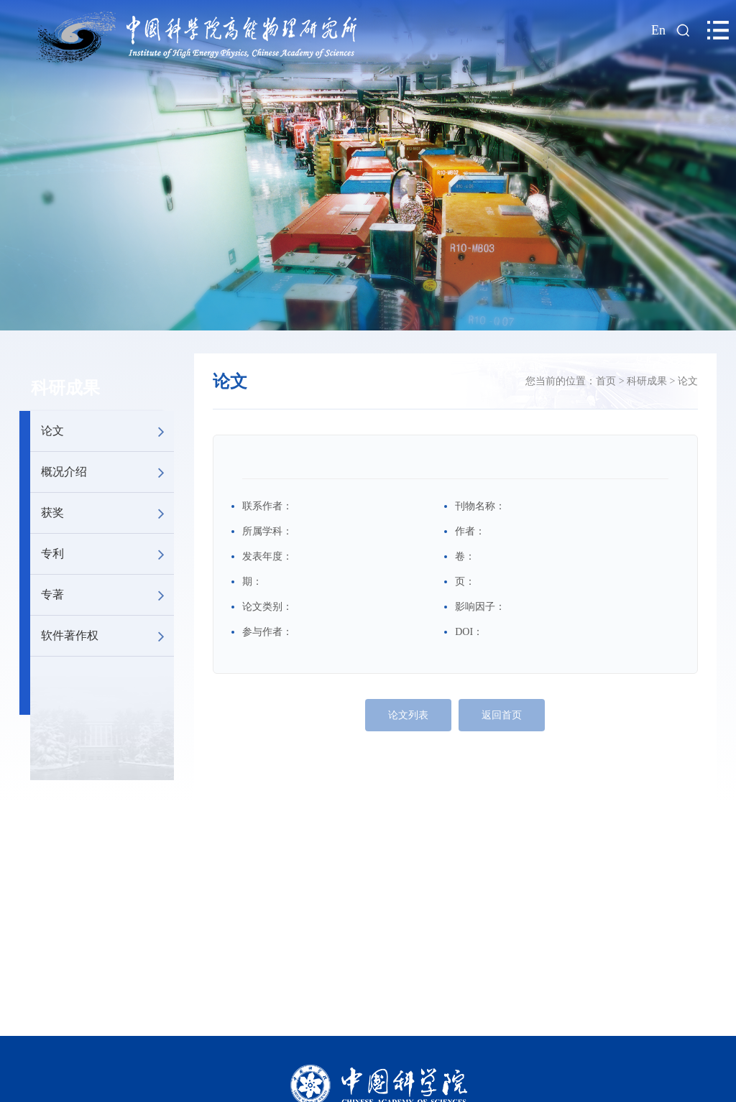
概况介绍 (107, 472)
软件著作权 (107, 636)
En (658, 30)
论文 (107, 431)
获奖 (107, 513)
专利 (107, 554)
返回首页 (502, 715)
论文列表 (408, 715)
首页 (606, 381)
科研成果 (65, 388)
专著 (107, 595)
